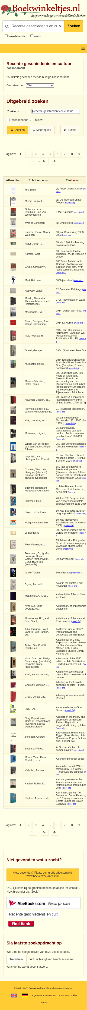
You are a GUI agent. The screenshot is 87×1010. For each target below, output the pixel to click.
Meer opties (43, 130)
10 (32, 161)
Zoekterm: (13, 111)
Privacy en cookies (67, 995)
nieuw (37, 36)
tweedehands (16, 36)
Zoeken (73, 26)
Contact (43, 1002)
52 (44, 161)
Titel (68, 180)
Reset (70, 130)
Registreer (16, 959)
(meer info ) (70, 202)
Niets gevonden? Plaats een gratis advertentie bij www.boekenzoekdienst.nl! (43, 874)
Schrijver (35, 180)
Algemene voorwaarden (43, 995)
